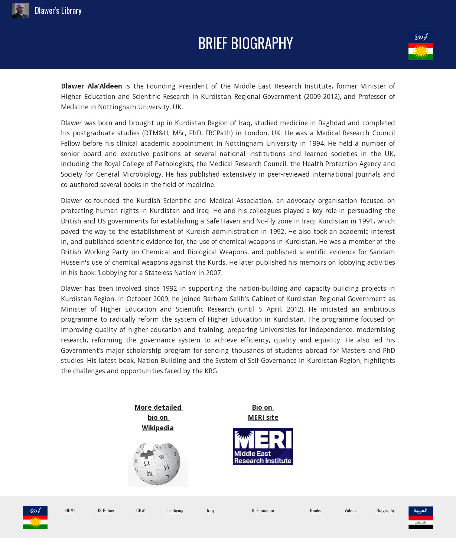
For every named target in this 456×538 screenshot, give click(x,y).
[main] (245, 43)
